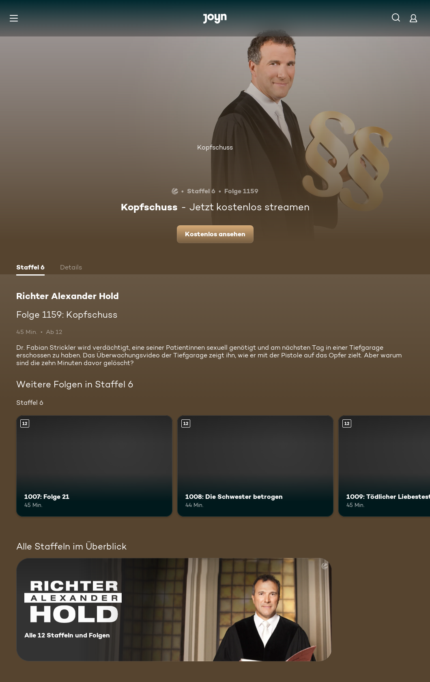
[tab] (30, 268)
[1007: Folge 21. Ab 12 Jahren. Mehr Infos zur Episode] (94, 466)
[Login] (413, 18)
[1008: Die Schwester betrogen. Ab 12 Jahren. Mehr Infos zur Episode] (255, 466)
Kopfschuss (215, 147)
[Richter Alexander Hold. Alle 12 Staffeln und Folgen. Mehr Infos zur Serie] (174, 609)
